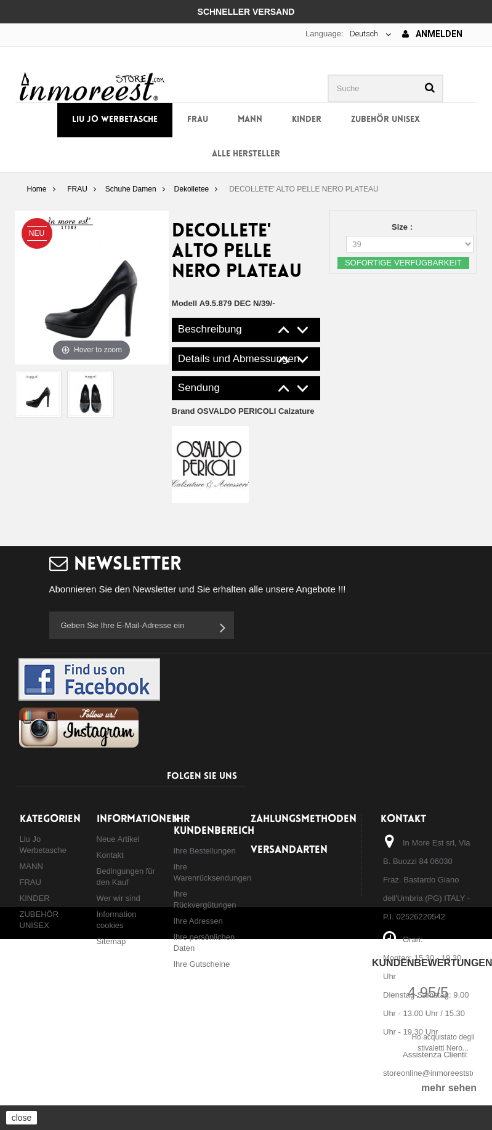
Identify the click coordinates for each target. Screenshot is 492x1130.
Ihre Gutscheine (202, 964)
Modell (184, 303)
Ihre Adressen (198, 921)
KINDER (306, 119)
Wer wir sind (118, 898)
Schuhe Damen (130, 189)
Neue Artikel (118, 839)
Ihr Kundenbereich (214, 825)
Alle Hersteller (246, 154)
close (22, 1118)
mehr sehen (449, 1088)
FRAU (197, 119)
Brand (243, 411)
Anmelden (432, 34)
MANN (250, 119)
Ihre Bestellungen (205, 850)
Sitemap (111, 941)
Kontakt (110, 855)
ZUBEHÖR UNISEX (385, 119)
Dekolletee (191, 189)
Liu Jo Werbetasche (115, 119)
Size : (403, 227)
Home (36, 189)
